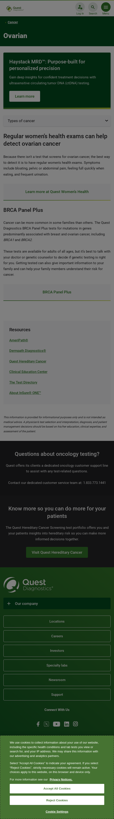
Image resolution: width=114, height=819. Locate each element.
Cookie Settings (57, 811)
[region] (57, 777)
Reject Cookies (57, 800)
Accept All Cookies (57, 788)
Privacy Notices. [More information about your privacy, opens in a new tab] (61, 779)
